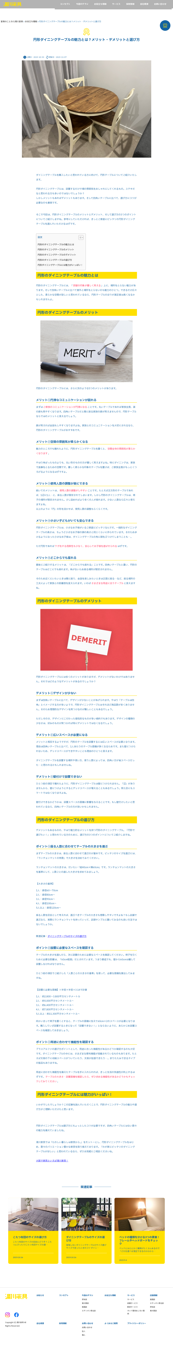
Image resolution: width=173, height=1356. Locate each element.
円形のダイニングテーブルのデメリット (57, 256)
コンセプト (63, 1304)
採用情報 (63, 1333)
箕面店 (84, 1316)
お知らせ (40, 1304)
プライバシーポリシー (136, 1333)
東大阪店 (85, 1313)
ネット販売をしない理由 (136, 1322)
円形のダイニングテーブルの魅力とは (56, 246)
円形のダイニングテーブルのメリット (56, 251)
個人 (83, 1345)
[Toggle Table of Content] (79, 238)
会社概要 (40, 1333)
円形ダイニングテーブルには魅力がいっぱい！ (60, 266)
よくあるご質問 (111, 1333)
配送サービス (132, 1316)
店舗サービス (132, 1313)
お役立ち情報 (110, 1304)
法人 (83, 1341)
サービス (130, 1309)
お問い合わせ (87, 1337)
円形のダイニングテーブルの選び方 (55, 261)
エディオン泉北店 (89, 1320)
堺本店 (84, 1309)
